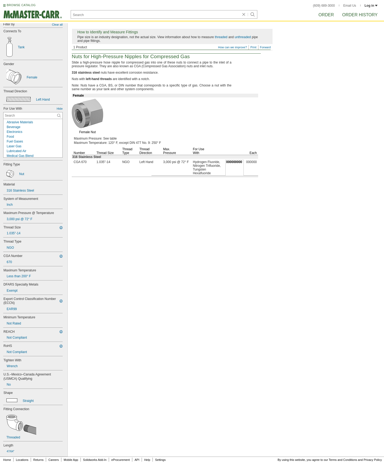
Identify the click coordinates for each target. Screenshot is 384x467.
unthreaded (243, 37)
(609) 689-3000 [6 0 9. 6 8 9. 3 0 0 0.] (324, 5)
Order (326, 15)
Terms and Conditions (343, 459)
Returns (38, 459)
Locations (22, 459)
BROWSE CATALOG (21, 5)
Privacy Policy (373, 459)
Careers (53, 459)
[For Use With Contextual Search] (33, 115)
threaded (221, 37)
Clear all (57, 24)
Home (7, 459)
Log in (371, 5)
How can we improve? (232, 47)
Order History (360, 15)
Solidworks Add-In (94, 459)
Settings (160, 459)
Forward (265, 47)
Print (253, 47)
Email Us (349, 5)
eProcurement (120, 459)
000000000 (234, 162)
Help (147, 459)
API (137, 459)
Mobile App (71, 459)
